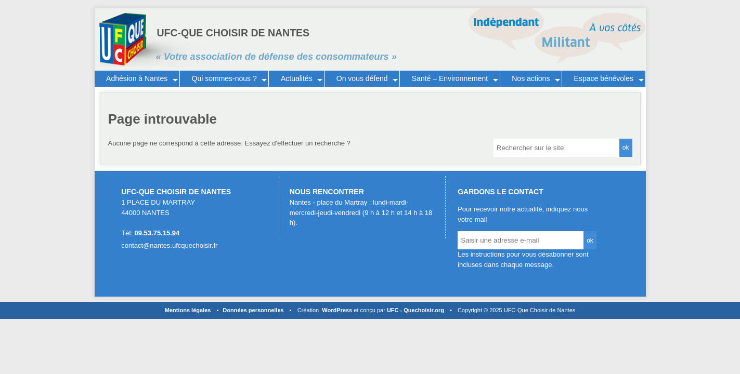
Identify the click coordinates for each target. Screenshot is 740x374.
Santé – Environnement (450, 78)
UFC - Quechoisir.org (415, 310)
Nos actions (531, 78)
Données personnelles (253, 310)
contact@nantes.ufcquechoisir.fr (169, 245)
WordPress (337, 310)
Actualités (297, 78)
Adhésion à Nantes (136, 78)
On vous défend (362, 78)
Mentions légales (188, 310)
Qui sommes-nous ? (224, 78)
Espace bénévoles (603, 78)
